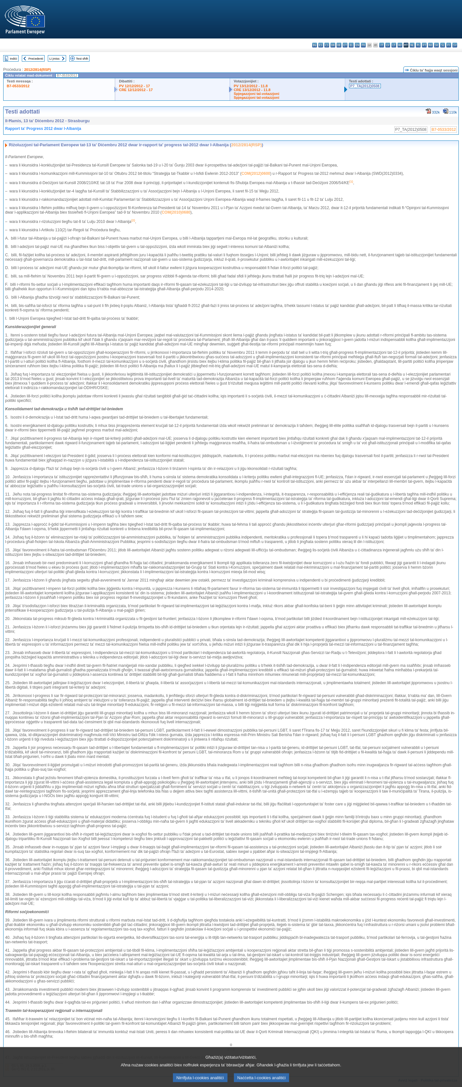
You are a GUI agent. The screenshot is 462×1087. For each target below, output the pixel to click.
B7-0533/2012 (18, 86)
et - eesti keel (345, 45)
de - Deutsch (339, 45)
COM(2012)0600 (256, 173)
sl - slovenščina (442, 45)
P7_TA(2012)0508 (365, 86)
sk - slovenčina (436, 45)
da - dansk (332, 45)
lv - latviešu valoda (387, 45)
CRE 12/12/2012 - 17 (136, 90)
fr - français (363, 45)
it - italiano (381, 45)
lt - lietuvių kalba (393, 45)
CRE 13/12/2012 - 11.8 (252, 90)
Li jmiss (54, 58)
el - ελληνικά (351, 45)
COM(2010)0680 (176, 212)
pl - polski (418, 45)
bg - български (314, 45)
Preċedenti (35, 58)
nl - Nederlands (412, 45)
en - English (357, 45)
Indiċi (13, 58)
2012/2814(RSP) (37, 70)
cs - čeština (326, 45)
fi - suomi (448, 45)
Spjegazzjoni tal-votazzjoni (256, 94)
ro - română (430, 45)
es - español (320, 45)
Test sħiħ (82, 58)
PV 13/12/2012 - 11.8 (251, 86)
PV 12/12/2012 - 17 (134, 86)
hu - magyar (400, 45)
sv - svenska (454, 45)
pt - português (424, 45)
